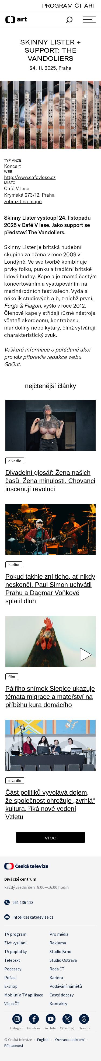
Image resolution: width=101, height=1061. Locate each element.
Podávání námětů (66, 986)
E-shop (11, 986)
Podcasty (12, 968)
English (42, 1039)
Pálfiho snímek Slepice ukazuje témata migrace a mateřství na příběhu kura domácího (50, 696)
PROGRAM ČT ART (69, 5)
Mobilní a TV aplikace (23, 995)
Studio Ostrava (63, 960)
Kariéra (56, 977)
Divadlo (14, 460)
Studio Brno (60, 951)
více (51, 837)
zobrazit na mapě (23, 201)
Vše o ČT (12, 1003)
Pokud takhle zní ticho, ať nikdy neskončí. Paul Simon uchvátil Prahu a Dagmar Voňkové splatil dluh (50, 589)
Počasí (10, 977)
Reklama (58, 942)
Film (11, 676)
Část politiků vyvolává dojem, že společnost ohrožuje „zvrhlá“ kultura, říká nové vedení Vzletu (50, 804)
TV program (15, 934)
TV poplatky (15, 951)
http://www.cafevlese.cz (29, 177)
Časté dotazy (62, 995)
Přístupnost (13, 1045)
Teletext (12, 960)
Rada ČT (57, 968)
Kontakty (58, 1003)
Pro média (59, 934)
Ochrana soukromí (70, 1039)
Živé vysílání (15, 942)
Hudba (13, 564)
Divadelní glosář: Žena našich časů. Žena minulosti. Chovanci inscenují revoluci (50, 481)
